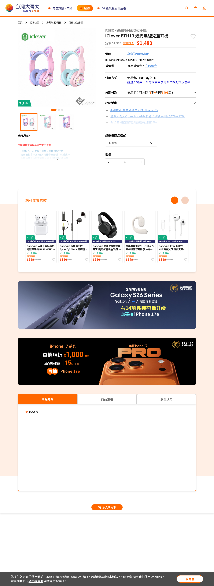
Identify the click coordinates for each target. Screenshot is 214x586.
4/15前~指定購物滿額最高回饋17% (133, 122)
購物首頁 (34, 22)
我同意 (189, 579)
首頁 (20, 22)
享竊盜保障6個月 (138, 54)
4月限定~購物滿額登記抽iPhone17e (134, 110)
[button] (53, 110)
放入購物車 (107, 507)
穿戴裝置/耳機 (54, 22)
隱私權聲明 (36, 581)
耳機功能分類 (76, 22)
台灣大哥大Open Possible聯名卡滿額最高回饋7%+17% (147, 116)
